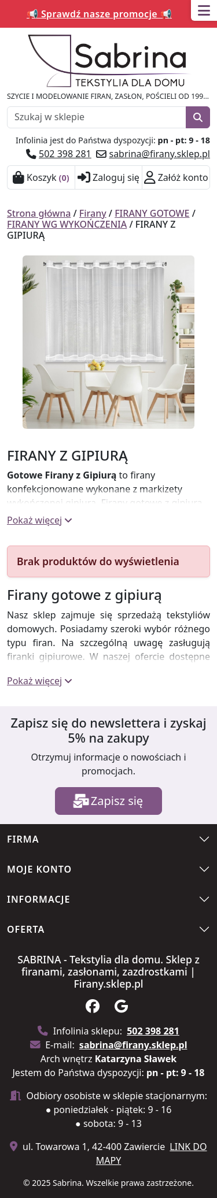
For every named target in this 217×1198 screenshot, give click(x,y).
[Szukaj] (198, 117)
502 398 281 (65, 153)
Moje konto (39, 869)
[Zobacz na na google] (123, 1008)
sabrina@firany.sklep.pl (159, 153)
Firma (23, 839)
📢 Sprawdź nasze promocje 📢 (99, 14)
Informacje (38, 899)
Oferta (26, 929)
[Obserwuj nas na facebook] (94, 1008)
